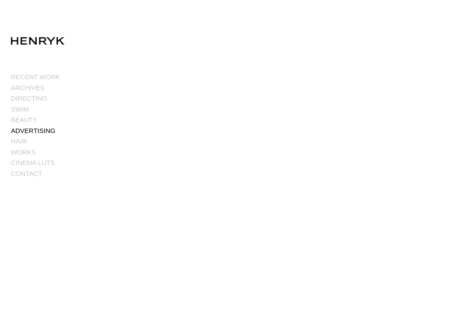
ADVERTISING (33, 131)
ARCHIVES (28, 88)
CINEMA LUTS (33, 163)
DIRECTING (29, 98)
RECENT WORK (35, 77)
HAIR (19, 141)
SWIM (20, 109)
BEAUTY (24, 120)
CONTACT (26, 174)
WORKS (23, 152)
